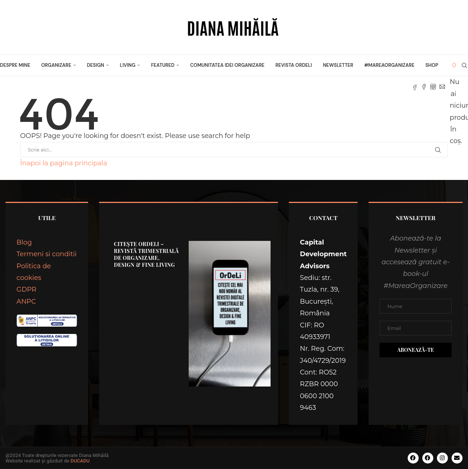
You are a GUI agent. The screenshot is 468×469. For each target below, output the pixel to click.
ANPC (26, 301)
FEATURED (162, 65)
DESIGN (95, 65)
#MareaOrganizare (389, 65)
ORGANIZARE (56, 65)
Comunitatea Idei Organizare (227, 65)
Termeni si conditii (46, 254)
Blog (24, 242)
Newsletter (338, 65)
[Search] (464, 65)
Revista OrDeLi (293, 65)
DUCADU (80, 461)
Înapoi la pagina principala (63, 163)
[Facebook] (424, 86)
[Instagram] (433, 86)
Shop (432, 65)
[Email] (442, 86)
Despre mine (15, 65)
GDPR (26, 289)
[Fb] (415, 86)
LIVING (127, 65)
